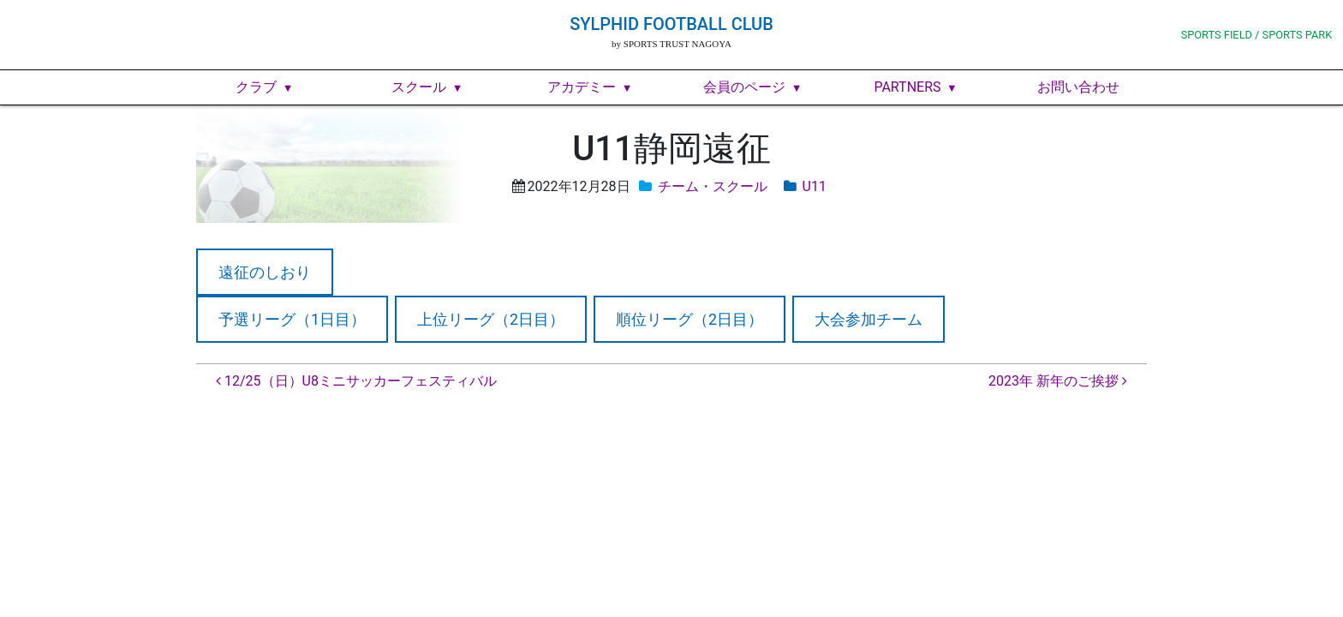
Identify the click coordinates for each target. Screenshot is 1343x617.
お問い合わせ (1078, 87)
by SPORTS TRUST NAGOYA (671, 44)
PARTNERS (907, 87)
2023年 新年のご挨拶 (1057, 381)
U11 (815, 186)
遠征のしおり (264, 272)
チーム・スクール (712, 186)
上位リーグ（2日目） (490, 319)
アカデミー (581, 87)
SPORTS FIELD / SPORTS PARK (1257, 34)
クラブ (256, 87)
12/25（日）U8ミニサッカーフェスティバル (356, 381)
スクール (418, 87)
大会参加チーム (868, 319)
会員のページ (744, 87)
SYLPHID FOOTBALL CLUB (671, 24)
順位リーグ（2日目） (689, 319)
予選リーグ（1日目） (292, 319)
